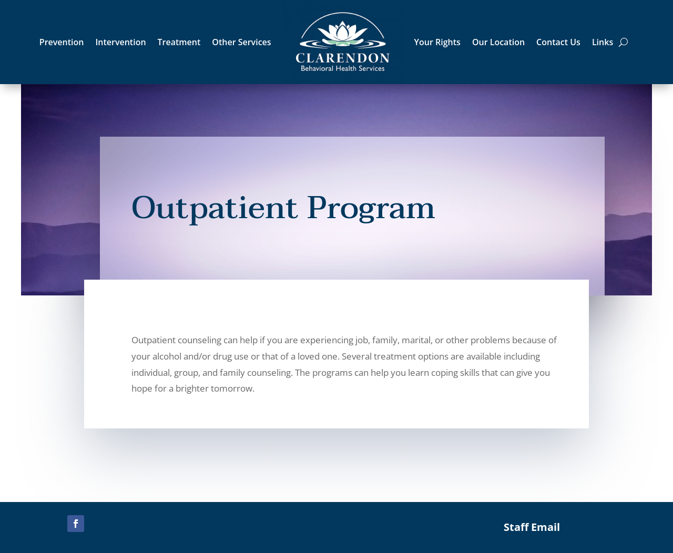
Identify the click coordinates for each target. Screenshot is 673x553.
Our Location (498, 42)
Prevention (61, 42)
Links (602, 42)
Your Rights (437, 42)
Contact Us (558, 42)
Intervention (120, 42)
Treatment (179, 42)
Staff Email (532, 527)
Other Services (241, 42)
